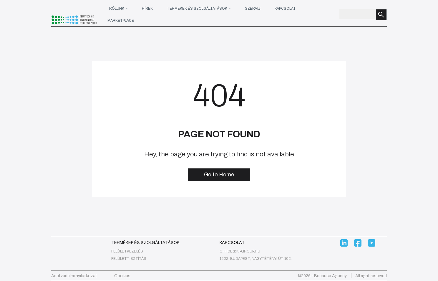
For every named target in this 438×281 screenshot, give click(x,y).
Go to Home (219, 175)
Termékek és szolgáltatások (197, 8)
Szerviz (253, 8)
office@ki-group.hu (240, 251)
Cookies (122, 276)
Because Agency (330, 276)
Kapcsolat (285, 8)
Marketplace (120, 21)
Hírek (147, 8)
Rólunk (117, 8)
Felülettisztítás (128, 259)
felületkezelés (127, 251)
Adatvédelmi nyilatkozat (74, 276)
